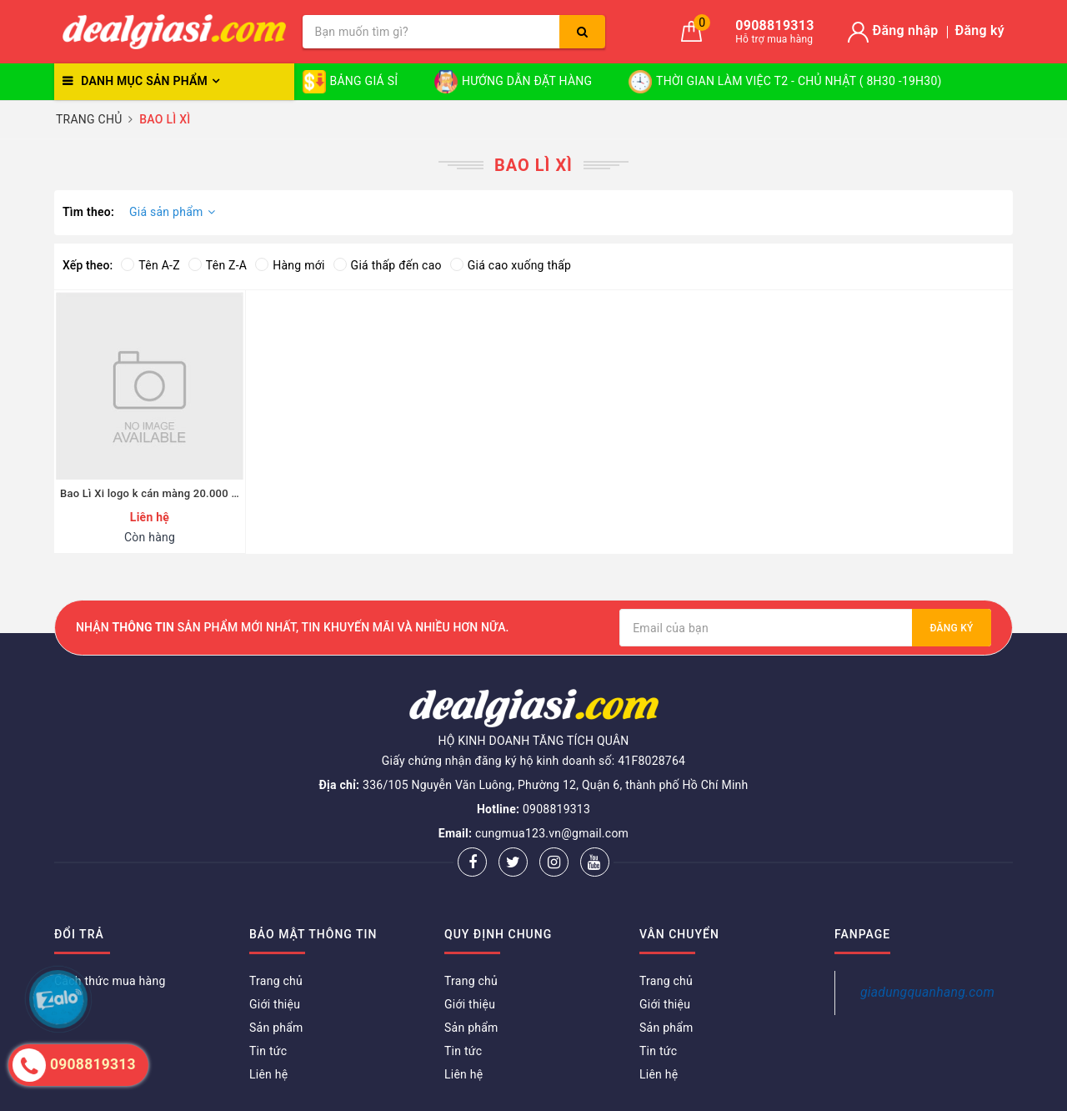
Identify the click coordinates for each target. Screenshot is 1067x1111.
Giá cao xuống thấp (510, 265)
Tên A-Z (150, 265)
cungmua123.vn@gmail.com (552, 833)
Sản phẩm (276, 1027)
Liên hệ (268, 1074)
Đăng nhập (906, 30)
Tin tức (268, 1051)
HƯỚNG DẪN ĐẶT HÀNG (513, 81)
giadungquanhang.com (927, 992)
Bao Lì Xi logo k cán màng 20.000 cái (149, 493)
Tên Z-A (217, 265)
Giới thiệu (274, 1004)
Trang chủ (276, 981)
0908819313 (556, 809)
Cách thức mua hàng (110, 981)
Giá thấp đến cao (387, 265)
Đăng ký (979, 30)
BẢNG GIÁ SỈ (350, 81)
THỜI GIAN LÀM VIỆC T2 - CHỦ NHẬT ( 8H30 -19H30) (785, 81)
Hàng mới (289, 265)
